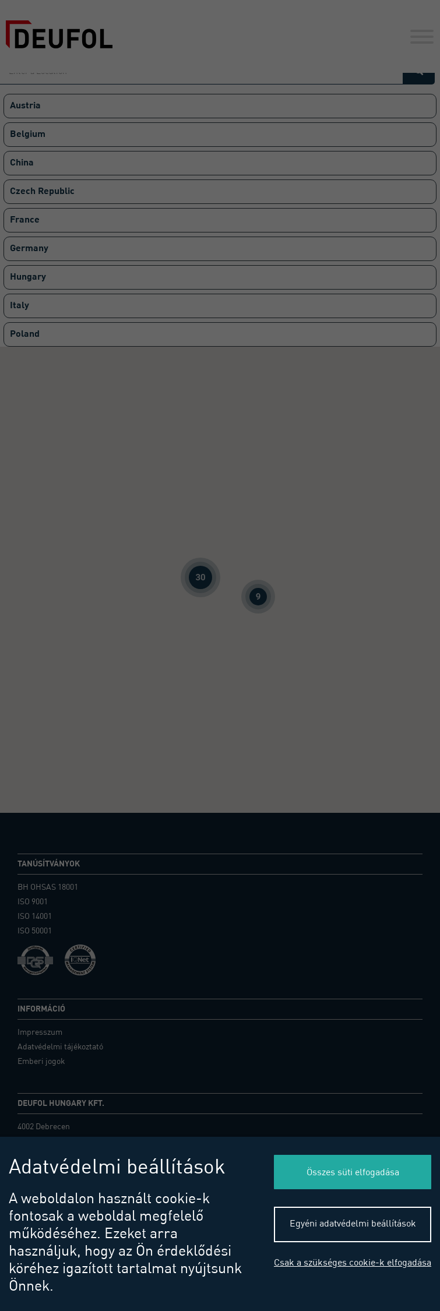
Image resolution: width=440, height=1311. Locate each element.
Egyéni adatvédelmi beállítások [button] (353, 1224)
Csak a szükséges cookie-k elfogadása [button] (352, 1263)
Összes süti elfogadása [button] (353, 1173)
